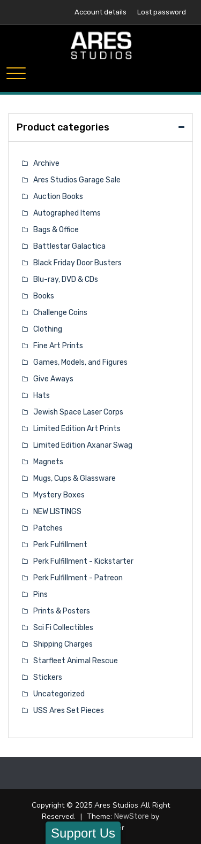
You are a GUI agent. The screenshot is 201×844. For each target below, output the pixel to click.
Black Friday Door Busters (77, 262)
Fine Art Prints (58, 345)
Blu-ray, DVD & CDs (65, 279)
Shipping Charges (63, 644)
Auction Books (58, 196)
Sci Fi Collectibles (63, 627)
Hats (41, 395)
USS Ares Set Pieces (68, 710)
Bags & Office (56, 229)
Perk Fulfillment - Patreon (78, 577)
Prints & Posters (61, 611)
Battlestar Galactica (69, 246)
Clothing (47, 329)
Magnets (48, 461)
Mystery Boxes (59, 495)
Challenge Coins (60, 312)
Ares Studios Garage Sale (77, 180)
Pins (40, 594)
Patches (48, 528)
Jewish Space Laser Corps (78, 412)
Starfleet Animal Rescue (75, 660)
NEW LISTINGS (57, 511)
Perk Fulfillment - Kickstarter (83, 561)
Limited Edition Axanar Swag (82, 445)
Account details (100, 12)
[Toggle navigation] (16, 73)
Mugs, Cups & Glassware (74, 478)
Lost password (161, 12)
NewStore (131, 816)
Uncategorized (59, 694)
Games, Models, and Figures (80, 362)
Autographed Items (67, 213)
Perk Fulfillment (60, 544)
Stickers (47, 677)
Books (43, 296)
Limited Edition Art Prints (77, 428)
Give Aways (53, 378)
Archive (46, 163)
